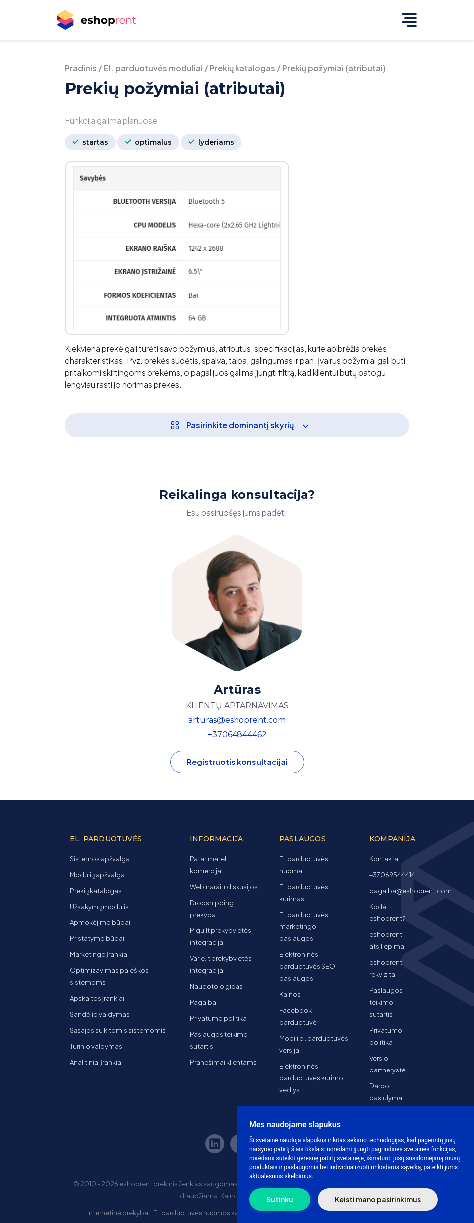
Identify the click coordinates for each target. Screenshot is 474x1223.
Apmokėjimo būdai (100, 922)
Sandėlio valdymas (100, 1014)
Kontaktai (384, 859)
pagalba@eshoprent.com (410, 891)
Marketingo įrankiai (99, 954)
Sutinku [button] (279, 1199)
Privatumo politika (218, 1018)
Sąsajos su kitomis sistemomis (118, 1030)
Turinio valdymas (96, 1046)
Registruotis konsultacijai (237, 762)
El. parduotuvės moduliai (153, 68)
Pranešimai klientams (223, 1062)
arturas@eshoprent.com (237, 720)
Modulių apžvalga (97, 875)
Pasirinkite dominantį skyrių (243, 425)
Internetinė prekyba (117, 1213)
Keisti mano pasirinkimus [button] (378, 1199)
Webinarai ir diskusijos (224, 887)
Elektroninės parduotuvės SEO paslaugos (307, 966)
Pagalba (203, 1002)
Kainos (290, 994)
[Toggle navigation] (407, 20)
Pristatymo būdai (97, 938)
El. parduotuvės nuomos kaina (200, 1213)
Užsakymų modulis (99, 907)
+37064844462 (237, 734)
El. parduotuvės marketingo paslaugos (303, 926)
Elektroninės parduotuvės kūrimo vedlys (311, 1078)
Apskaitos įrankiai (97, 998)
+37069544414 (392, 875)
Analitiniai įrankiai (96, 1062)
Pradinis (81, 68)
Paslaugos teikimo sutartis (386, 1002)
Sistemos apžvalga (100, 859)
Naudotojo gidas (216, 986)
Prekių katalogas (242, 68)
